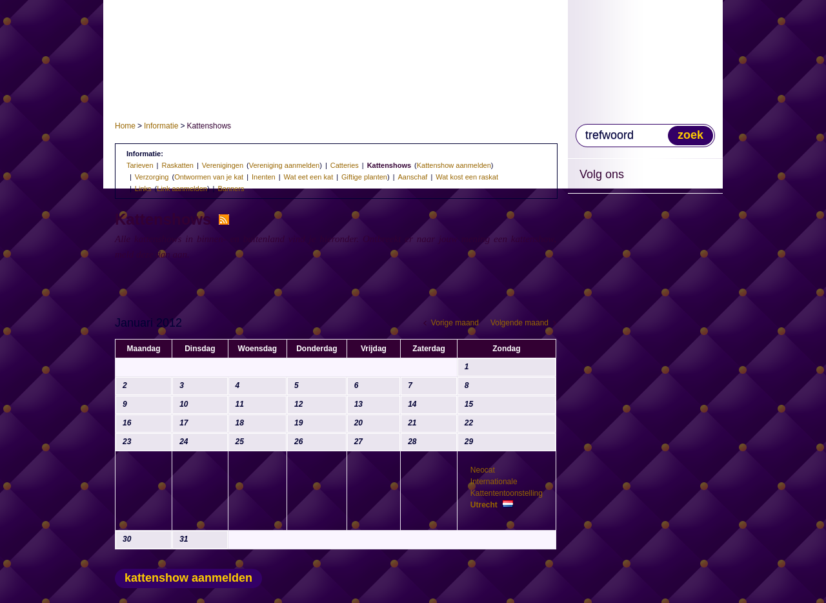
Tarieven (140, 165)
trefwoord (609, 134)
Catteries (344, 165)
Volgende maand (519, 322)
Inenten (264, 177)
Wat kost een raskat (467, 177)
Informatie (161, 125)
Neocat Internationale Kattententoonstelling (506, 487)
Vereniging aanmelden (284, 165)
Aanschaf (413, 177)
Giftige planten (364, 177)
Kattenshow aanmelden (454, 165)
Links (143, 188)
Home (125, 125)
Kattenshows (389, 165)
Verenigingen (222, 165)
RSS (224, 219)
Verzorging (152, 177)
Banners (230, 188)
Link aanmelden (182, 188)
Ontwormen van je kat (208, 177)
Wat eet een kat (309, 177)
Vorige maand (455, 322)
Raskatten (177, 165)
